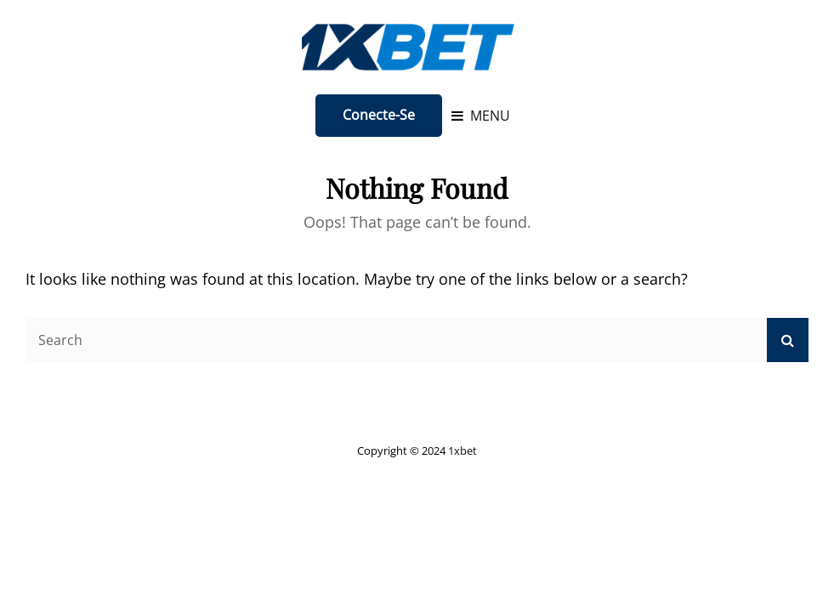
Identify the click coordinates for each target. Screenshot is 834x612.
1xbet (462, 450)
